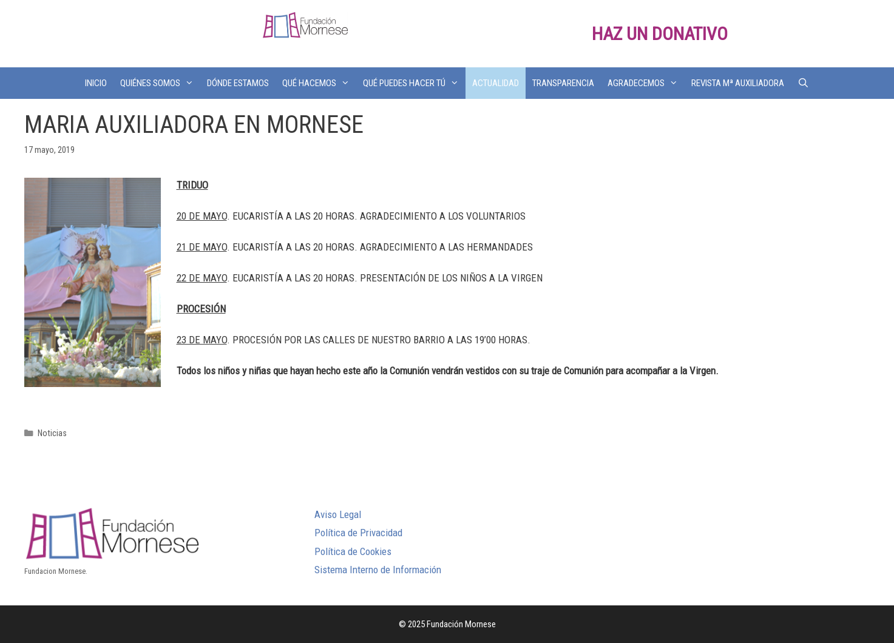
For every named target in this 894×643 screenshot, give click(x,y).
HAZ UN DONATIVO (660, 33)
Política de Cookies (352, 551)
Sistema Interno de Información (377, 570)
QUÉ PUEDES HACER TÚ (414, 83)
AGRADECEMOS (646, 83)
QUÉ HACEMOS (319, 83)
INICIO (96, 83)
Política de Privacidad (358, 533)
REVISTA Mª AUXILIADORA (737, 83)
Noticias (52, 433)
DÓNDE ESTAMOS (238, 83)
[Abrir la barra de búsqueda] (803, 83)
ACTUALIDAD (495, 83)
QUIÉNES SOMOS (160, 83)
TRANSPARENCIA (563, 83)
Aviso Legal (337, 514)
